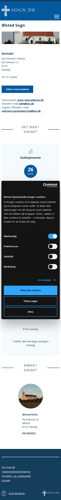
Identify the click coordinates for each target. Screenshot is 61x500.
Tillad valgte (30, 301)
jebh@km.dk (26, 103)
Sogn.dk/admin (17, 493)
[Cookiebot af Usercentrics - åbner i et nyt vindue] (43, 185)
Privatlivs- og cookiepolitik (16, 476)
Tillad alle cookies (30, 290)
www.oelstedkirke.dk (30, 100)
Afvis (30, 311)
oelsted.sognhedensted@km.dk (21, 111)
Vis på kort (29, 433)
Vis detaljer (44, 280)
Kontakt (6, 480)
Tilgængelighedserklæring (16, 471)
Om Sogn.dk (8, 467)
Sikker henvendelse (17, 89)
